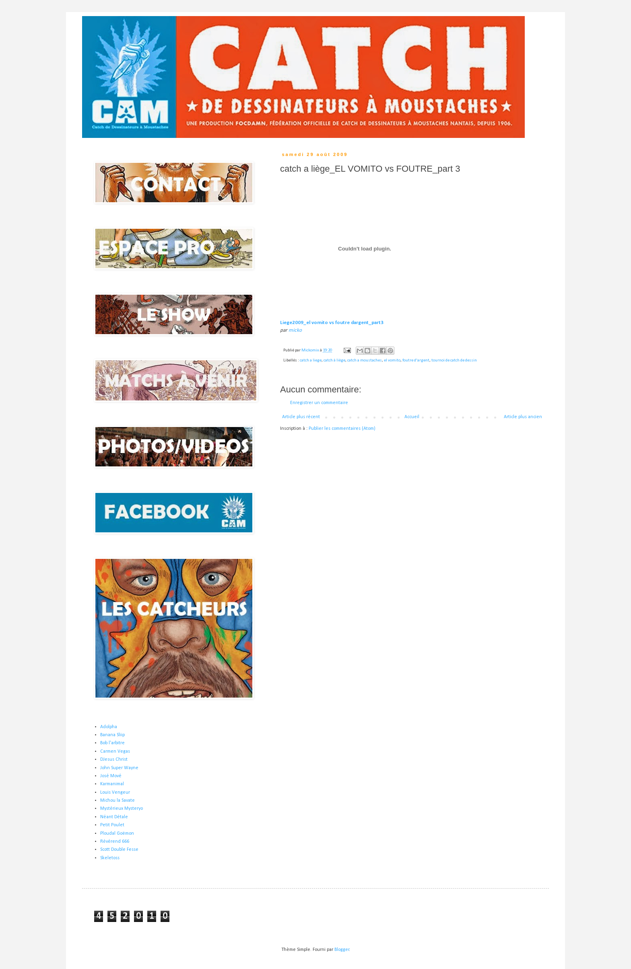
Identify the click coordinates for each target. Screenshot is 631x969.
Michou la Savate (117, 800)
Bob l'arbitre (112, 743)
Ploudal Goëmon (117, 833)
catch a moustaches (364, 360)
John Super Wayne (119, 768)
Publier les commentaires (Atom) (342, 428)
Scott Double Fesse (119, 849)
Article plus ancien (523, 417)
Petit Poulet (112, 825)
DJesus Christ (114, 759)
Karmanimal (112, 784)
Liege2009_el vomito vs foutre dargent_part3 (332, 322)
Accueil (411, 417)
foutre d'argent (415, 360)
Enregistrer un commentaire (319, 402)
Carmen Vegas (115, 751)
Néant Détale (114, 817)
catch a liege (311, 360)
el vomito (392, 360)
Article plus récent (301, 417)
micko (295, 330)
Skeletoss (110, 858)
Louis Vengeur (115, 792)
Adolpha (108, 727)
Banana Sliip (112, 735)
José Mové (111, 776)
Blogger (341, 949)
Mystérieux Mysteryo (121, 808)
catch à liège (334, 360)
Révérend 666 (114, 841)
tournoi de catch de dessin (454, 360)
